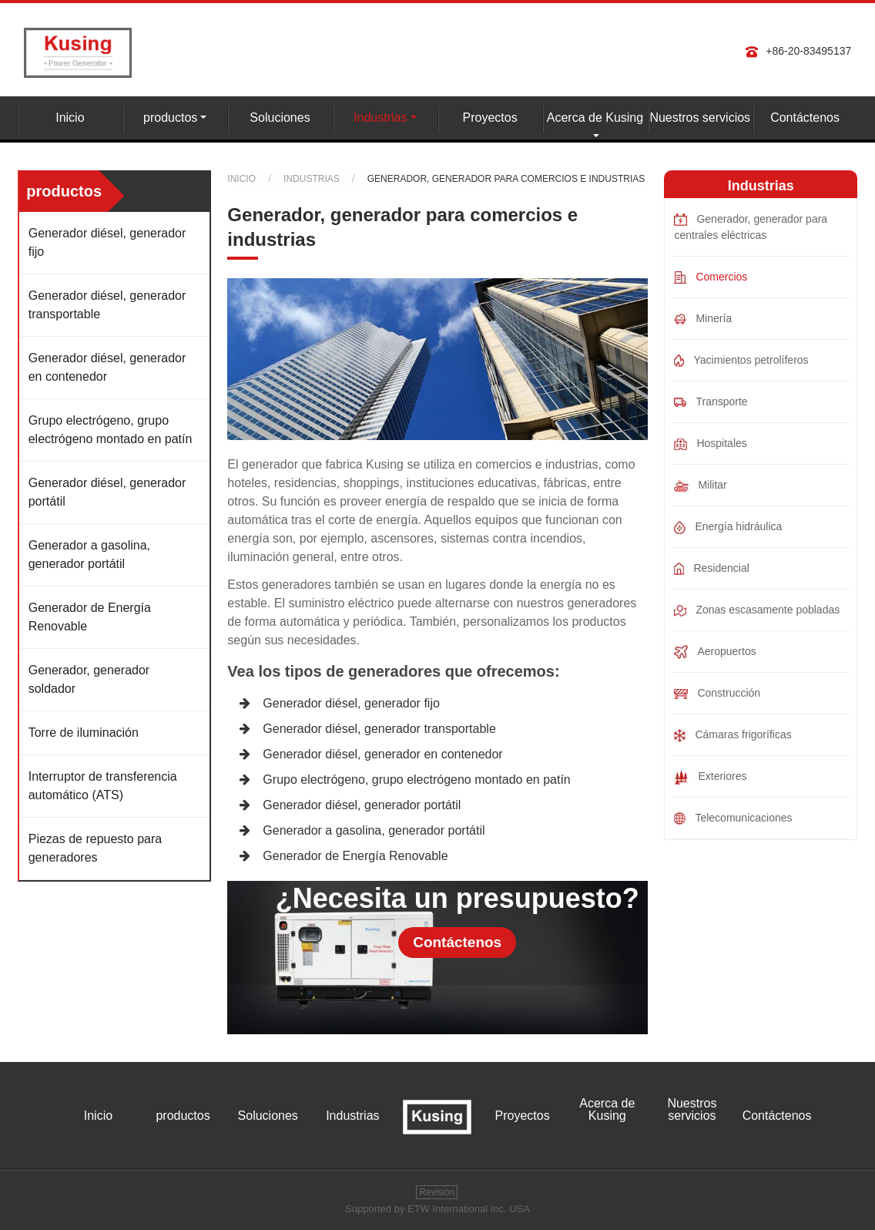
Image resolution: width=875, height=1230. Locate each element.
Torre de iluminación (83, 732)
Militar (700, 485)
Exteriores (710, 777)
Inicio (69, 117)
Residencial (711, 568)
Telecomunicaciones (733, 818)
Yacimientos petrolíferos (741, 360)
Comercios (710, 277)
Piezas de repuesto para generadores (95, 848)
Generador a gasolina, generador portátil (373, 830)
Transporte (710, 401)
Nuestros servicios (699, 117)
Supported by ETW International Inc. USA (437, 1209)
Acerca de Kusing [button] (595, 117)
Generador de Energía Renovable (355, 855)
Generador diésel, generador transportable (379, 728)
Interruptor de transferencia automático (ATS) (102, 786)
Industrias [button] (380, 117)
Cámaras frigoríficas (732, 735)
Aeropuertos (715, 652)
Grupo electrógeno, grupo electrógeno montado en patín (416, 779)
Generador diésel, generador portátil (362, 805)
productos (183, 1116)
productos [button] (170, 117)
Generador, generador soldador (88, 679)
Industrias (311, 178)
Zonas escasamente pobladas (757, 610)
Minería (703, 318)
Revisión (436, 1192)
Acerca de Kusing (607, 1109)
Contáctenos (805, 117)
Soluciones (280, 117)
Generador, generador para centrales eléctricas (750, 227)
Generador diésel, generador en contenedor (382, 754)
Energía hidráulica (728, 527)
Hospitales (710, 443)
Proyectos (490, 117)
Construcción (717, 693)
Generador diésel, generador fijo (351, 703)
